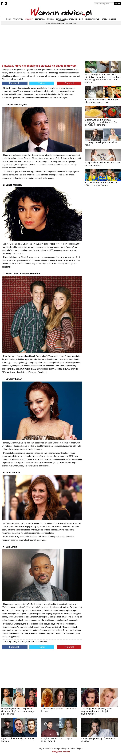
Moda (8, 19)
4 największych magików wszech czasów (98, 739)
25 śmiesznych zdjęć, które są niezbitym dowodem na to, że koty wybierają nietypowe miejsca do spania (103, 78)
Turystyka (18, 19)
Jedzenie (61, 21)
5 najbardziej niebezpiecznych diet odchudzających (103, 163)
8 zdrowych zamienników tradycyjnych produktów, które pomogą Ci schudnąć (101, 122)
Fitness (50, 19)
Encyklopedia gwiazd (55, 23)
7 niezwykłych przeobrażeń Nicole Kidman (58, 710)
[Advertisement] (42, 46)
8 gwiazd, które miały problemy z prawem (18, 739)
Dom (81, 19)
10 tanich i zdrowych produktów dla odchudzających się (101, 101)
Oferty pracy (57, 752)
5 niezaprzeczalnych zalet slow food (101, 143)
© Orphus (79, 749)
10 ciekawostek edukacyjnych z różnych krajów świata (101, 183)
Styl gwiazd (71, 23)
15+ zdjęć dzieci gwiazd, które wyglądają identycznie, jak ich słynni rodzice (96, 711)
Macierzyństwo (92, 19)
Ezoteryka (40, 19)
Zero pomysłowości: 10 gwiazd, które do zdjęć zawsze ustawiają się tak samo (17, 711)
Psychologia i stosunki (66, 19)
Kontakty (66, 752)
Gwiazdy (29, 19)
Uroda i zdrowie (109, 19)
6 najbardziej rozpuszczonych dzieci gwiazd (56, 739)
